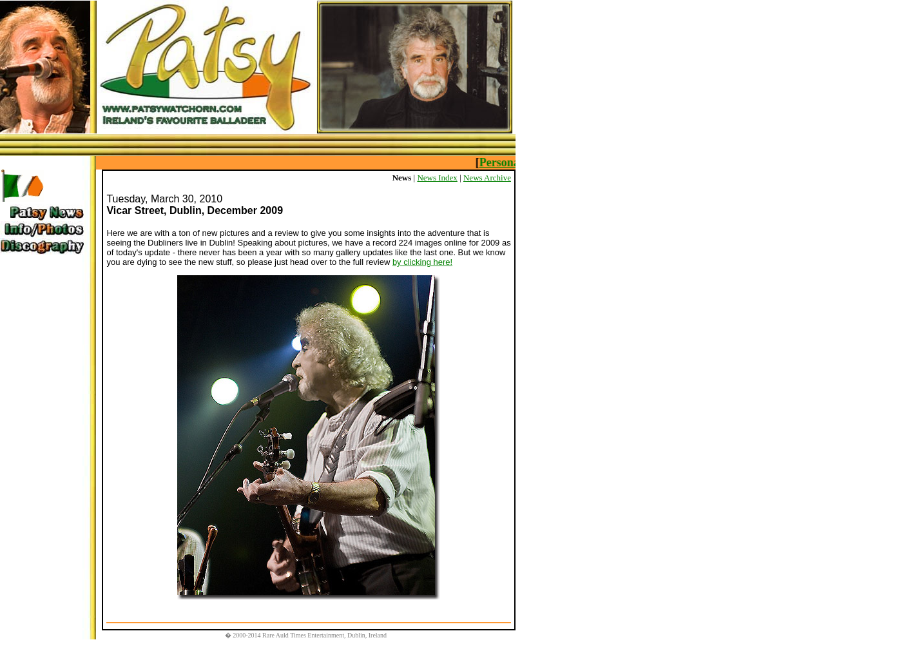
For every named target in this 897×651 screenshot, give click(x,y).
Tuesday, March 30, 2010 (164, 198)
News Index (437, 177)
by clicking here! (422, 262)
